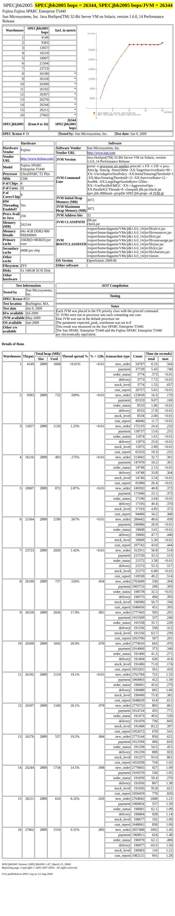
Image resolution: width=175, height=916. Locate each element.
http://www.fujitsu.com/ (37, 158)
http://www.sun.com (101, 153)
